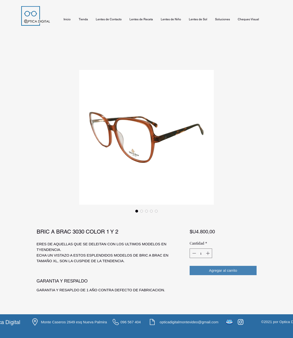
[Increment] (208, 253)
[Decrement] (193, 253)
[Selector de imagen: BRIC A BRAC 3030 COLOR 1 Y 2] (136, 211)
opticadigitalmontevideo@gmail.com (189, 322)
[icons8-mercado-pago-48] (229, 322)
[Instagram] (240, 322)
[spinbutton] (201, 253)
